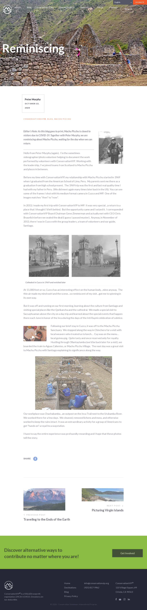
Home (67, 585)
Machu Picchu (63, 121)
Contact (113, 7)
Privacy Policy (71, 597)
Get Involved (124, 554)
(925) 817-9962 (91, 589)
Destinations (70, 589)
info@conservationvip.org (95, 585)
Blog (29, 7)
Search (141, 9)
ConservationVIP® (37, 121)
